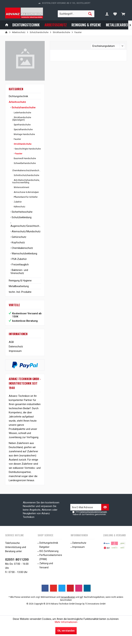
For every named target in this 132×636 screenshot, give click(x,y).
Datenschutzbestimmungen (93, 511)
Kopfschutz (18, 242)
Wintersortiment (21, 187)
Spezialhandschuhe (23, 129)
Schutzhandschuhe (23, 107)
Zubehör (17, 202)
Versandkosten (67, 597)
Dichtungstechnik (18, 96)
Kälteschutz (19, 206)
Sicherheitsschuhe (21, 211)
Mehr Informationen (66, 622)
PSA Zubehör (19, 259)
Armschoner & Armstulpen (26, 192)
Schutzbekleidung (21, 217)
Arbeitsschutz (17, 102)
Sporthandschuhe (22, 124)
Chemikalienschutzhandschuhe (26, 170)
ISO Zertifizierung (48, 551)
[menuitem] (123, 13)
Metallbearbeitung (19, 286)
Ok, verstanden (66, 630)
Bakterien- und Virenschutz (19, 271)
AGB (11, 342)
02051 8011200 (17, 559)
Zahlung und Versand (46, 565)
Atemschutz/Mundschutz (26, 231)
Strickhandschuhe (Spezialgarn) (21, 118)
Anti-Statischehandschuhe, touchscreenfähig (26, 181)
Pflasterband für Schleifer (25, 197)
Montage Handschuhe (24, 134)
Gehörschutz (18, 237)
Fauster (17, 139)
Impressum (15, 351)
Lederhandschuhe (22, 112)
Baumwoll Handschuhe (24, 158)
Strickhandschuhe (22, 144)
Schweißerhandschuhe (24, 163)
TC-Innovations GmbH (95, 604)
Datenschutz (16, 346)
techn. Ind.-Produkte (20, 291)
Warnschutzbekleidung (24, 253)
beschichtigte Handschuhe (27, 149)
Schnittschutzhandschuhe (26, 175)
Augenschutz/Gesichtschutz (25, 225)
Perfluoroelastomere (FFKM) (50, 557)
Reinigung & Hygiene (20, 280)
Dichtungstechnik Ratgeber (48, 544)
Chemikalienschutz (22, 248)
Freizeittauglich (20, 264)
